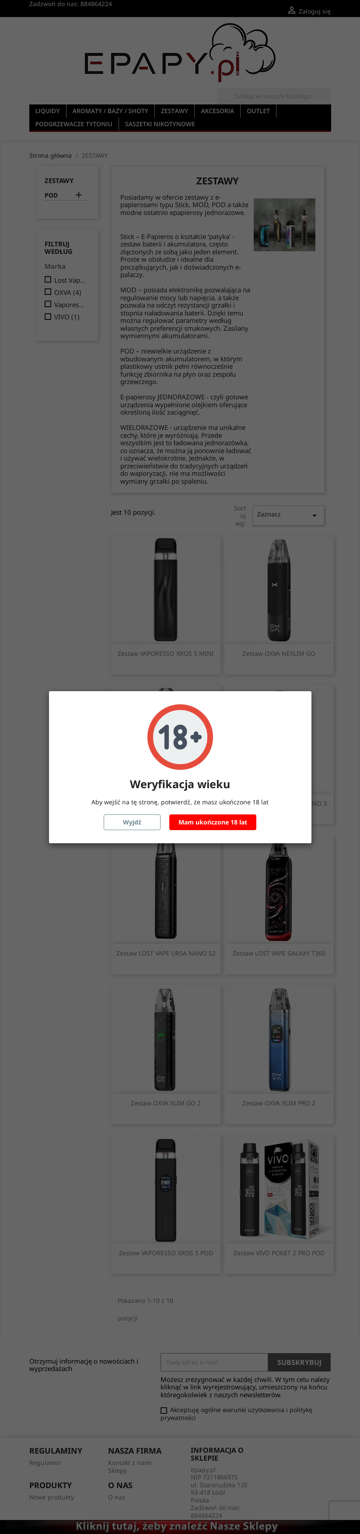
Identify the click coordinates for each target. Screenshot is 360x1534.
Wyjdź (132, 822)
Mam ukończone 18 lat (212, 822)
